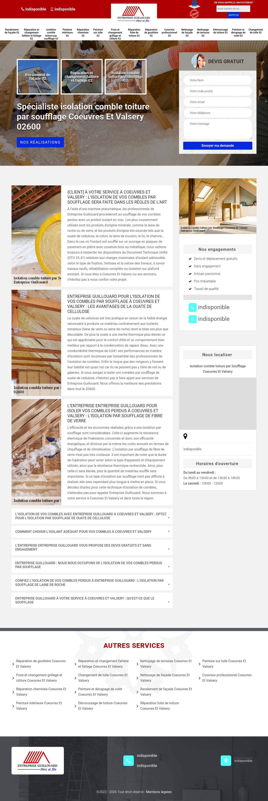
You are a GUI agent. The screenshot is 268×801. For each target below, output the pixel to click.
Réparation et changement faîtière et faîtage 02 (31, 34)
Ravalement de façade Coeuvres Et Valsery (164, 691)
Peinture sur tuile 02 (98, 32)
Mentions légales (158, 792)
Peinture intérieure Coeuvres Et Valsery (37, 705)
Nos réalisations (40, 142)
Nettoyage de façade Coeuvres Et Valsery (163, 677)
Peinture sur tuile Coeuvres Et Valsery (222, 663)
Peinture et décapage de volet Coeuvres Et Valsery (98, 691)
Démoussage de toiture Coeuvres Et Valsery (101, 705)
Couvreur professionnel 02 (169, 32)
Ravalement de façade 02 (12, 31)
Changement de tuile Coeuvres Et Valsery (101, 677)
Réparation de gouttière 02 (151, 32)
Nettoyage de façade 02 (187, 32)
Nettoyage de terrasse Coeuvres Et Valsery (164, 663)
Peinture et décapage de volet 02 (238, 32)
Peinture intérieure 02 (67, 32)
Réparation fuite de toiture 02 (134, 32)
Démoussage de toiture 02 (220, 31)
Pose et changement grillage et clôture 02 (115, 34)
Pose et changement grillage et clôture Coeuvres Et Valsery (37, 677)
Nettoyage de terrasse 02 (203, 32)
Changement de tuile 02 (256, 31)
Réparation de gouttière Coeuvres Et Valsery (39, 663)
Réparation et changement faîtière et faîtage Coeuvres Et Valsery (102, 663)
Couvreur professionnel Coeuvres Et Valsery (225, 677)
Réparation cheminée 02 (83, 32)
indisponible (33, 9)
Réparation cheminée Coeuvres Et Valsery (39, 691)
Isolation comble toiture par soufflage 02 (51, 34)
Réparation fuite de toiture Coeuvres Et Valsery (158, 705)
